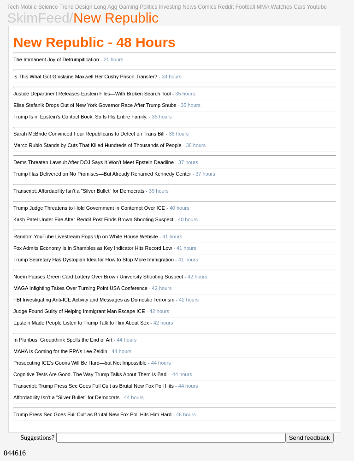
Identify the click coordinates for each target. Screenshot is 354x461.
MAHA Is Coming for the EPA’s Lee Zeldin (60, 351)
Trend (66, 7)
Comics (207, 7)
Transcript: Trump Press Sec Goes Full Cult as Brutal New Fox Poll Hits (93, 386)
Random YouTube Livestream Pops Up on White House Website (85, 236)
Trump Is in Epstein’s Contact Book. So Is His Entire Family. (80, 116)
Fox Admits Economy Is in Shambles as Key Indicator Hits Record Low (92, 248)
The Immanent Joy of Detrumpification (56, 59)
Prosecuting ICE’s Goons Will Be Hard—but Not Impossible (80, 363)
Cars (299, 7)
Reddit (226, 7)
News (189, 7)
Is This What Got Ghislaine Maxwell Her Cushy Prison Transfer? (85, 76)
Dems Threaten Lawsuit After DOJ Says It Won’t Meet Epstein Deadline (93, 162)
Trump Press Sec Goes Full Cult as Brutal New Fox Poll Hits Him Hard (92, 414)
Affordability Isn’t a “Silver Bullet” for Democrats (66, 397)
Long (100, 7)
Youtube (317, 7)
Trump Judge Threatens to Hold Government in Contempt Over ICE (89, 208)
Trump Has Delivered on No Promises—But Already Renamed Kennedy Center (102, 174)
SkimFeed (38, 17)
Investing (170, 7)
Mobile (28, 7)
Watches (281, 7)
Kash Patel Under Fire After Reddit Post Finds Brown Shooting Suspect (93, 219)
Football (245, 7)
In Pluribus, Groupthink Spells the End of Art (62, 340)
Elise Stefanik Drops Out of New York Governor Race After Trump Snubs (94, 105)
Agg (112, 7)
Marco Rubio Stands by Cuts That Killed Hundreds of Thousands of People (97, 145)
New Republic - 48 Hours (94, 42)
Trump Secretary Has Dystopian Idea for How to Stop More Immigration (93, 259)
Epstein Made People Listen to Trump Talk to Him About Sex (81, 322)
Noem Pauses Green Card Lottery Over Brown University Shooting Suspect (98, 276)
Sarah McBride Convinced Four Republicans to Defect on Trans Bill (89, 133)
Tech (13, 7)
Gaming (128, 7)
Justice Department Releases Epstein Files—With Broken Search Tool (92, 93)
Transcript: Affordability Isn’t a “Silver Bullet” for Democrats (78, 191)
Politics (148, 7)
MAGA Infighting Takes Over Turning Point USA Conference (80, 288)
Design (83, 7)
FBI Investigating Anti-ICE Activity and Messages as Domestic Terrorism (93, 299)
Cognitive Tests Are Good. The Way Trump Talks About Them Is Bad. (90, 374)
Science (48, 7)
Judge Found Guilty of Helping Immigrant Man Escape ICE (79, 311)
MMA (263, 7)
